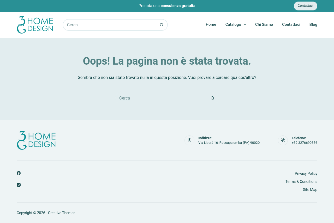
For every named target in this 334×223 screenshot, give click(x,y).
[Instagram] (19, 185)
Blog (313, 24)
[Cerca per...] (109, 25)
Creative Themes (61, 213)
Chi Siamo (264, 24)
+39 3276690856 (304, 143)
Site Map (310, 190)
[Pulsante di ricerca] (162, 25)
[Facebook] (19, 173)
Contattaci (305, 6)
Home (211, 24)
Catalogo (236, 25)
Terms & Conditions (301, 181)
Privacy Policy (306, 173)
